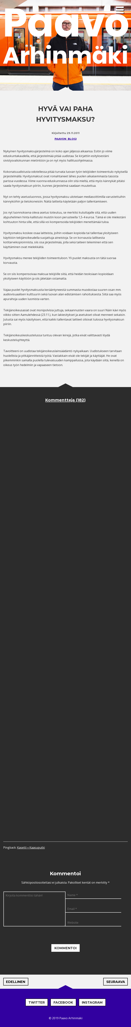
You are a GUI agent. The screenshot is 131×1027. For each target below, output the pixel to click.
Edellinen (15, 982)
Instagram (92, 1003)
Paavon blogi (66, 138)
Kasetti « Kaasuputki (31, 848)
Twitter (36, 1003)
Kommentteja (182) (65, 400)
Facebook (63, 1003)
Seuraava (115, 982)
